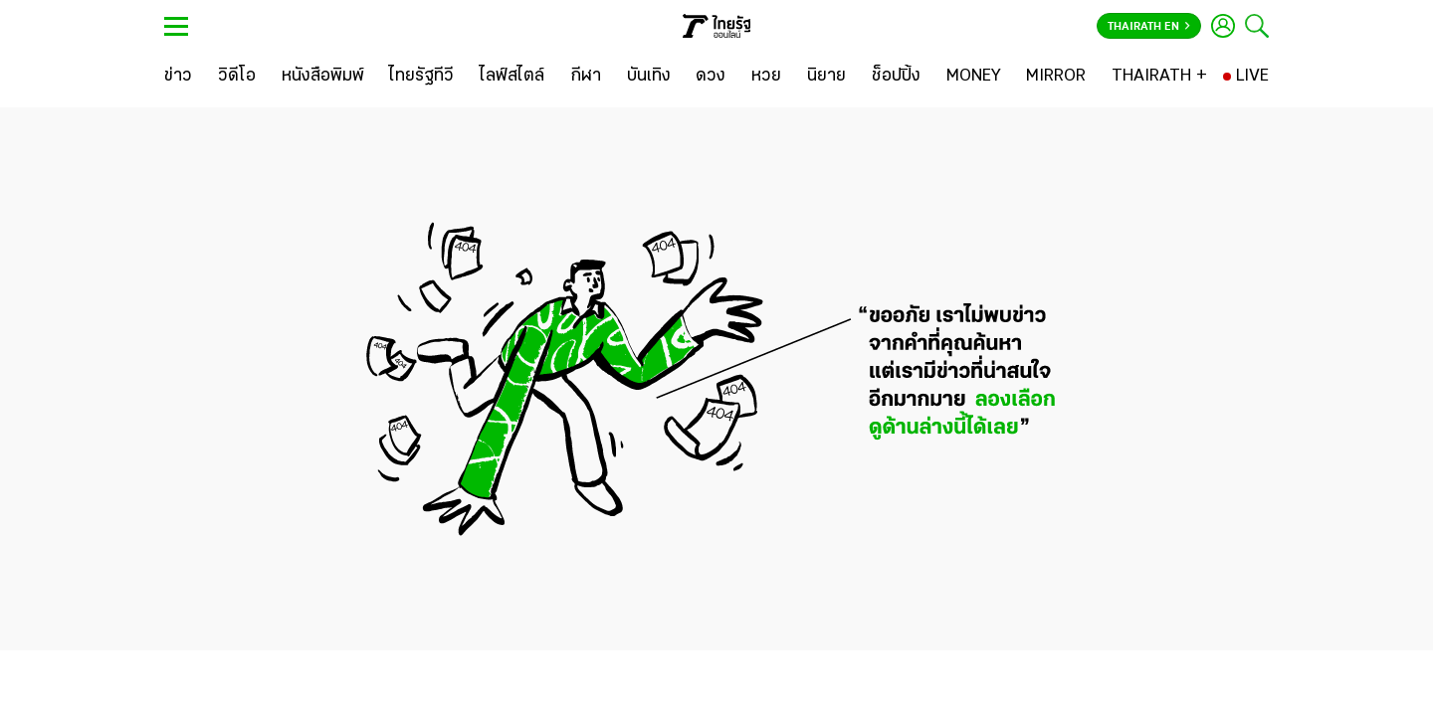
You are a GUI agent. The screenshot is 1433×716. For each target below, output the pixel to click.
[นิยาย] (826, 76)
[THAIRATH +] (1159, 76)
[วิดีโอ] (237, 76)
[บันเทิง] (649, 76)
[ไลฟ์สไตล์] (512, 76)
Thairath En (1149, 27)
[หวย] (766, 76)
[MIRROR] (1056, 76)
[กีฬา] (585, 76)
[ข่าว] (178, 76)
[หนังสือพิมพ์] (323, 76)
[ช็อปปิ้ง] (896, 76)
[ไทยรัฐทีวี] (421, 76)
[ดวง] (710, 76)
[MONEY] (973, 76)
